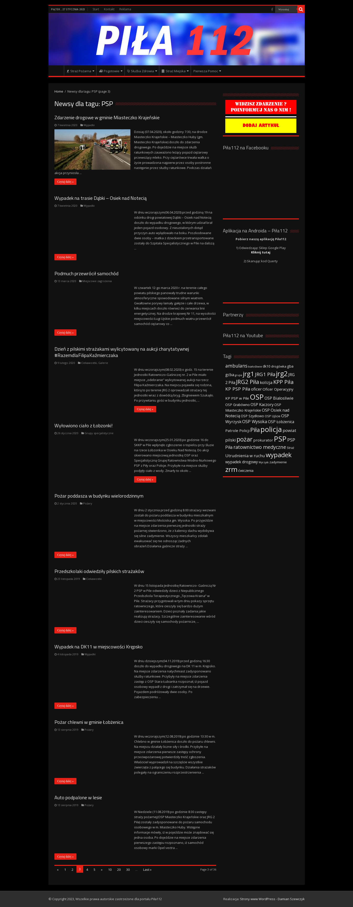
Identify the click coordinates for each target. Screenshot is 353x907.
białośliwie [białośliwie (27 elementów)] (255, 366)
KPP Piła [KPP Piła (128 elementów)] (283, 381)
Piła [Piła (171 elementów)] (255, 430)
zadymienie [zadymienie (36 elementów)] (278, 462)
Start (96, 9)
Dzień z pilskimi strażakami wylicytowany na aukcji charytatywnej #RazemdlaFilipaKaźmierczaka (121, 352)
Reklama (125, 9)
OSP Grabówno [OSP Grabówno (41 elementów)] (237, 404)
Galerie (103, 363)
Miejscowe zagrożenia (97, 281)
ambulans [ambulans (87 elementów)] (236, 365)
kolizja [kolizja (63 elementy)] (266, 382)
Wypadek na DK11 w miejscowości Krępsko (98, 646)
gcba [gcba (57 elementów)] (229, 374)
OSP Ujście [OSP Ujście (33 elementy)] (272, 416)
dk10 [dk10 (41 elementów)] (266, 366)
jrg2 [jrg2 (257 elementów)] (282, 373)
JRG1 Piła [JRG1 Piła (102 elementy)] (265, 374)
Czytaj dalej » (65, 181)
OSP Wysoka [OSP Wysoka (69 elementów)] (254, 421)
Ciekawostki (89, 363)
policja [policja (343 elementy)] (271, 429)
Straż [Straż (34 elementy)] (290, 447)
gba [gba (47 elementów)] (290, 366)
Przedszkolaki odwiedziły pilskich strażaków (99, 571)
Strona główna (57, 70)
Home (58, 91)
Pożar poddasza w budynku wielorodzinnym (98, 496)
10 (110, 869)
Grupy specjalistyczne (99, 433)
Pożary (87, 503)
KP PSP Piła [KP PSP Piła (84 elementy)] (237, 389)
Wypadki (89, 125)
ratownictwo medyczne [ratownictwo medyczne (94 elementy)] (259, 447)
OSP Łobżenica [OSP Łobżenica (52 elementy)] (281, 421)
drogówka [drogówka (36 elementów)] (278, 366)
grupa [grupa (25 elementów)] (238, 375)
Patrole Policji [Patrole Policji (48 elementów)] (237, 430)
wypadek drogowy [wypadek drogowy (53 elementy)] (241, 462)
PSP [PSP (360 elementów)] (280, 439)
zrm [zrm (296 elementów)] (231, 469)
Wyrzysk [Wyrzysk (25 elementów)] (264, 462)
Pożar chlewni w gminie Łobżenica (89, 722)
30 (128, 869)
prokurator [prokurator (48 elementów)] (263, 440)
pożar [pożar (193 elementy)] (244, 439)
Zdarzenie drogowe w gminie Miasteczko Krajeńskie (107, 117)
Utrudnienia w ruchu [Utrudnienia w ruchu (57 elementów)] (245, 455)
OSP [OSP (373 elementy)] (257, 397)
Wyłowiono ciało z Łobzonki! (83, 425)
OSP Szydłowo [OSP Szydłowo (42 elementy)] (252, 416)
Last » (147, 869)
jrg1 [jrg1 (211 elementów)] (248, 374)
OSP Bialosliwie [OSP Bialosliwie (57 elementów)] (279, 398)
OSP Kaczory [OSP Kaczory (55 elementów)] (262, 404)
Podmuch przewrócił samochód (86, 273)
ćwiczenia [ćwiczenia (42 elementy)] (245, 470)
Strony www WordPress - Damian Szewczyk (272, 899)
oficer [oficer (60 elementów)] (256, 389)
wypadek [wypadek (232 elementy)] (279, 454)
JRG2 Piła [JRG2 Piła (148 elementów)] (247, 382)
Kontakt (109, 9)
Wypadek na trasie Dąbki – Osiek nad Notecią (100, 198)
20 (119, 869)
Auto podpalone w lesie (78, 797)
